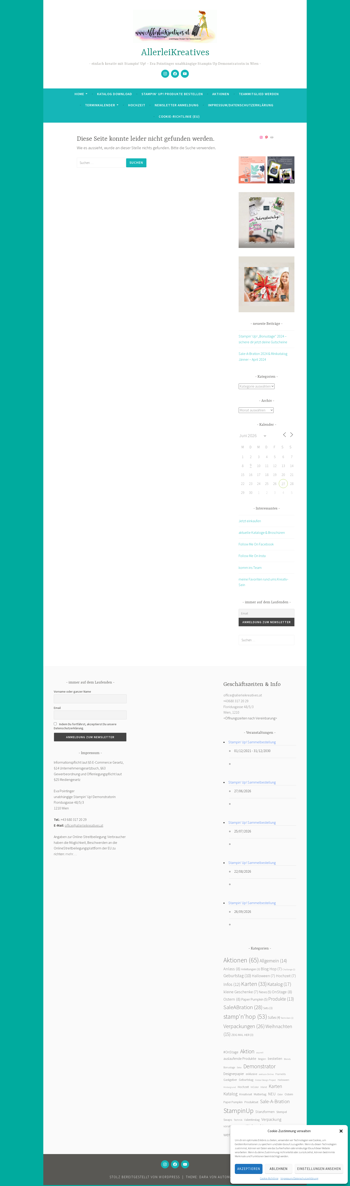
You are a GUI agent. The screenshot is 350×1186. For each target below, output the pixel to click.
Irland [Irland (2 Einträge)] (263, 1088)
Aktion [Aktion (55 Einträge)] (247, 1052)
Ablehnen (279, 1169)
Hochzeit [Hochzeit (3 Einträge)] (243, 1088)
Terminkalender (100, 105)
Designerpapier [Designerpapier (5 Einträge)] (233, 1075)
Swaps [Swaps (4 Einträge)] (227, 1121)
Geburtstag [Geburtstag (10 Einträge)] (237, 976)
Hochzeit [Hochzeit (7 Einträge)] (286, 976)
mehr (69, 855)
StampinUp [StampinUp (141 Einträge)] (238, 1111)
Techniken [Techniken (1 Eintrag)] (287, 1018)
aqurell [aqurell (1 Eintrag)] (259, 1053)
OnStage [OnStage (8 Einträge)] (282, 992)
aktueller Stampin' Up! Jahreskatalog (266, 242)
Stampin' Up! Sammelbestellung (252, 743)
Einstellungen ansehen (319, 1169)
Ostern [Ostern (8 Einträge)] (232, 1000)
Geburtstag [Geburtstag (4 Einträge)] (246, 1081)
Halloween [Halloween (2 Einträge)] (283, 1080)
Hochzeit (136, 105)
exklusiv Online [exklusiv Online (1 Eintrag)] (266, 1075)
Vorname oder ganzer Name (72, 692)
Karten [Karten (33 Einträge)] (254, 984)
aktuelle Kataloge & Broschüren (262, 533)
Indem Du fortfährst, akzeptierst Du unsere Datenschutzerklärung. (85, 727)
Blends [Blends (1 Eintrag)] (287, 1059)
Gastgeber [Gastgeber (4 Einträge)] (230, 1081)
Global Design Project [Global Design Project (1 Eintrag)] (265, 1080)
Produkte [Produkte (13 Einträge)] (281, 1000)
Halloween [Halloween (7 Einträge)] (263, 976)
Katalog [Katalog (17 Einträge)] (279, 985)
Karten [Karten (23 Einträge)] (275, 1087)
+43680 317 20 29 (235, 702)
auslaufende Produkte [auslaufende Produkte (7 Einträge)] (239, 1059)
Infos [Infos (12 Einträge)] (231, 985)
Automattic (229, 1178)
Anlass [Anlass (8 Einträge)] (231, 969)
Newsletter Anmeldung (177, 105)
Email (57, 709)
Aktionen (220, 94)
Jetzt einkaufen (250, 522)
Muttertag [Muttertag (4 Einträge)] (260, 1095)
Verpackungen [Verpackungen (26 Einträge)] (244, 1027)
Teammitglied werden (259, 94)
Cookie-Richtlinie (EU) (179, 116)
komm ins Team (250, 568)
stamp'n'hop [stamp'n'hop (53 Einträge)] (245, 1017)
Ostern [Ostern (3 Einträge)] (289, 1095)
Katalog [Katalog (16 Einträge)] (230, 1094)
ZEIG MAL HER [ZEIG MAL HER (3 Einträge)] (242, 1036)
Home (79, 94)
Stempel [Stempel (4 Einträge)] (281, 1113)
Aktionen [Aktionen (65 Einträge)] (241, 961)
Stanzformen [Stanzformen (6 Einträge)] (265, 1112)
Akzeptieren (248, 1169)
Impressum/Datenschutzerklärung (299, 1178)
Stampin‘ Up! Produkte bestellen (172, 94)
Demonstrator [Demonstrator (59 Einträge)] (259, 1067)
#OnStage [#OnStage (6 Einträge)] (230, 1053)
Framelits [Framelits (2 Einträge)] (280, 1075)
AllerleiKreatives (175, 53)
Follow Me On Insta (252, 556)
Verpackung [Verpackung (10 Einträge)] (271, 1120)
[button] (341, 1131)
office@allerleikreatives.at (84, 826)
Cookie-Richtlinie (269, 1178)
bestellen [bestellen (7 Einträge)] (275, 1059)
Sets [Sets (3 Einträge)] (268, 1009)
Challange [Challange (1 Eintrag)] (289, 970)
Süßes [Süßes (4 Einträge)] (274, 1018)
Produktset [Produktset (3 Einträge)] (251, 1103)
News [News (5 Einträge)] (265, 993)
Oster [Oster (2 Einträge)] (280, 1095)
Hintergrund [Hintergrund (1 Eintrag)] (229, 1088)
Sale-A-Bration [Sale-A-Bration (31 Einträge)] (275, 1102)
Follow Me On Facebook (256, 545)
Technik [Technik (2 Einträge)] (238, 1120)
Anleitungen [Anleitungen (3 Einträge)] (250, 970)
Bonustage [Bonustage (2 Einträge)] (229, 1068)
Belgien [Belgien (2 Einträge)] (262, 1059)
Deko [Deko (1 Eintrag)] (239, 1068)
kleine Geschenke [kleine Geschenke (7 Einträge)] (240, 992)
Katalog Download (114, 94)
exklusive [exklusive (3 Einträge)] (251, 1075)
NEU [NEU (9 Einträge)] (272, 1094)
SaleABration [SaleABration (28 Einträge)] (242, 1008)
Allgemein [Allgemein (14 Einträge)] (273, 962)
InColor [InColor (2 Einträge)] (255, 1088)
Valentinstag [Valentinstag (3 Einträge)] (252, 1121)
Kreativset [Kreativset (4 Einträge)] (245, 1095)
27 (283, 484)
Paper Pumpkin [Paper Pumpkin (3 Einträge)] (233, 1103)
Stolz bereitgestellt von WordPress (145, 1178)
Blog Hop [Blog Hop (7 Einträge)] (271, 969)
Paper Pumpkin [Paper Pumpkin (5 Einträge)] (254, 1000)
